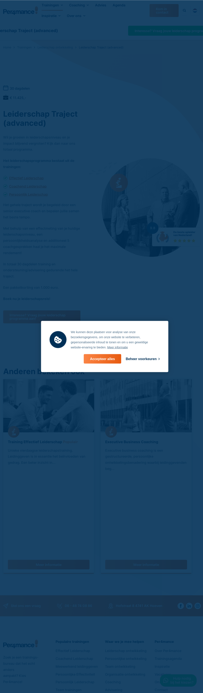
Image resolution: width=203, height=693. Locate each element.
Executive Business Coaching (131, 442)
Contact (161, 606)
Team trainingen (69, 606)
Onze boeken (165, 598)
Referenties (164, 614)
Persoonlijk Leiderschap (28, 194)
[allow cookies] (102, 359)
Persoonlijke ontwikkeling (126, 575)
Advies (100, 5)
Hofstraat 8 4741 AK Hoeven (135, 522)
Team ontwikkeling (120, 583)
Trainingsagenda (168, 575)
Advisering (113, 606)
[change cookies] (143, 359)
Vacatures (163, 590)
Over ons (74, 16)
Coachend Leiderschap (28, 186)
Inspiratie (49, 16)
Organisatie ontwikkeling (125, 590)
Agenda (119, 5)
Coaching (77, 5)
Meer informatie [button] (117, 347)
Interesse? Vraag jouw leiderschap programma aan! (38, 317)
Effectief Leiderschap (26, 178)
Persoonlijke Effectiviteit (75, 590)
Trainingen (50, 5)
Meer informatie (49, 481)
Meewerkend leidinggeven (77, 583)
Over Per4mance (168, 567)
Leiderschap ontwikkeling (126, 567)
